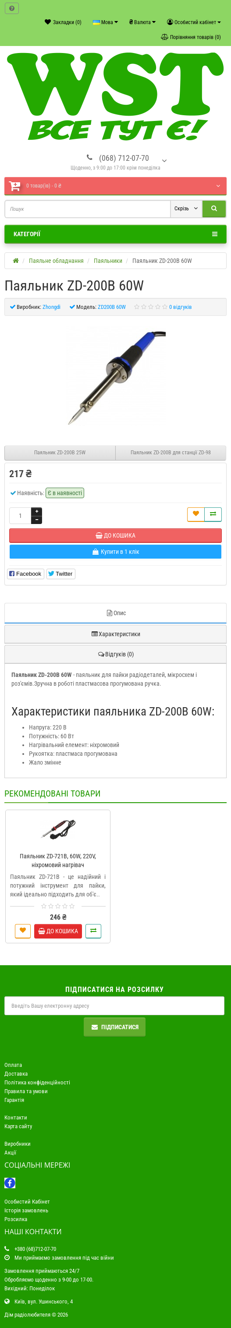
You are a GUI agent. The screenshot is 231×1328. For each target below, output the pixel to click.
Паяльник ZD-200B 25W (59, 453)
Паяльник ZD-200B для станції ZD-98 (171, 453)
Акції (10, 1152)
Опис (116, 612)
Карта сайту (18, 1126)
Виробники (17, 1143)
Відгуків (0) (115, 654)
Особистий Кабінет (27, 1201)
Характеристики (115, 633)
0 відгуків (180, 307)
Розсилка (15, 1219)
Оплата (13, 1065)
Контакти (15, 1117)
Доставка (16, 1073)
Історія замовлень (26, 1210)
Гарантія (14, 1100)
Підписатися (115, 1027)
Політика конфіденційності (37, 1082)
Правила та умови (26, 1091)
